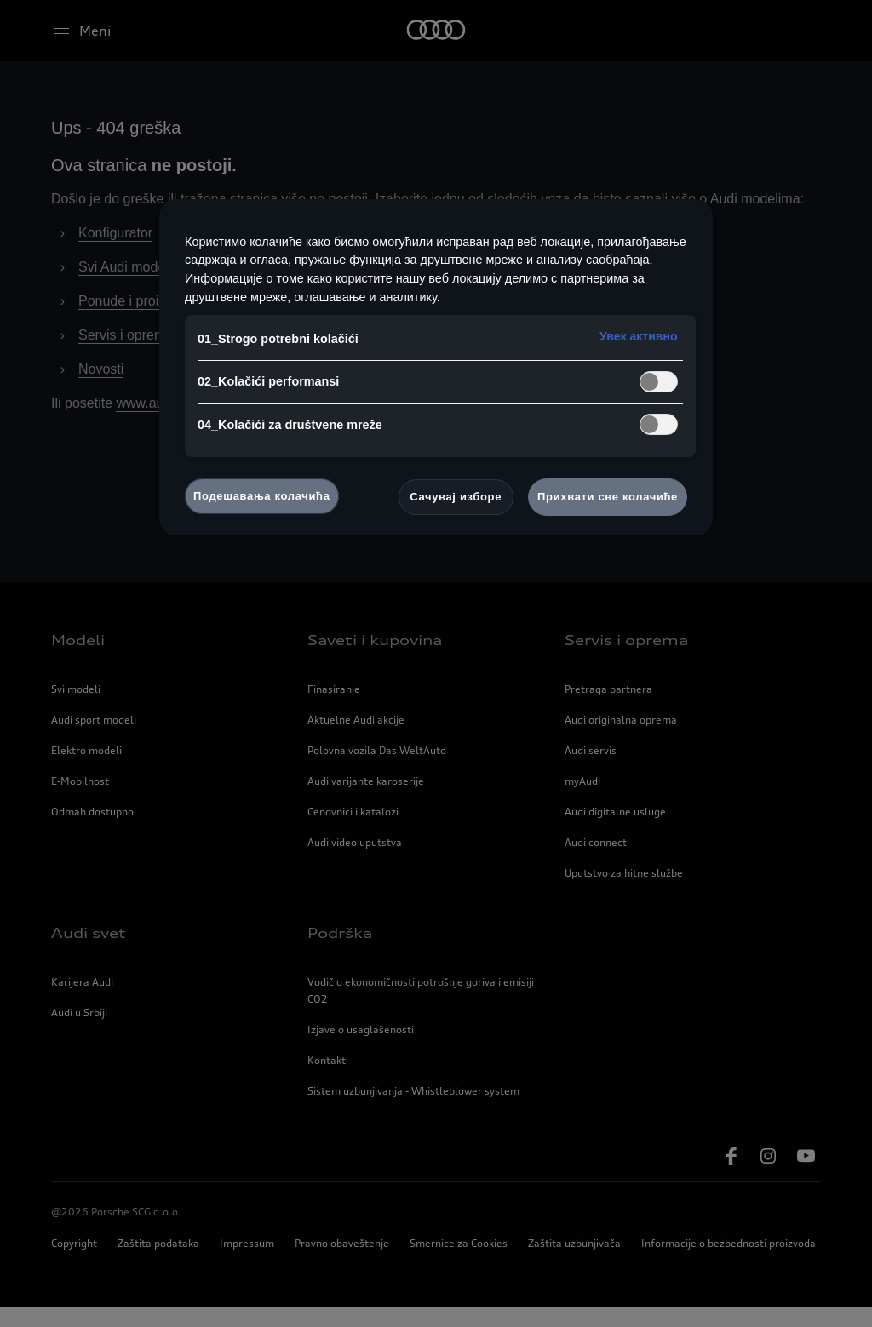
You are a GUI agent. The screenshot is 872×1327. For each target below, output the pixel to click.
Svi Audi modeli (130, 287)
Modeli (78, 660)
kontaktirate (619, 423)
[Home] (436, 31)
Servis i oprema (129, 355)
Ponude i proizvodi (140, 321)
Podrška (339, 953)
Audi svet (88, 953)
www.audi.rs (167, 423)
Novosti (104, 389)
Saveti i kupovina (374, 660)
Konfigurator (122, 253)
